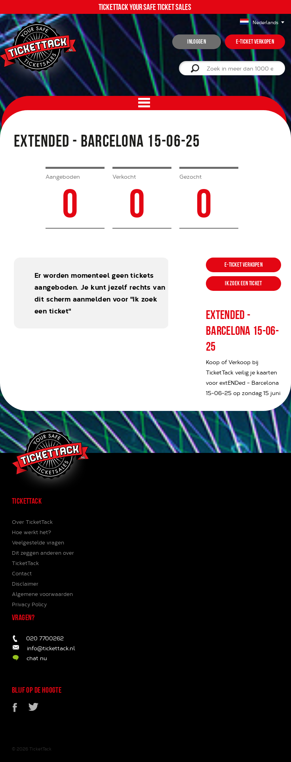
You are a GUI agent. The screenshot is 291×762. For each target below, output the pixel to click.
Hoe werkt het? (31, 532)
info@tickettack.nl (51, 648)
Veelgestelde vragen (38, 542)
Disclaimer (25, 583)
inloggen (196, 41)
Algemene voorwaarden (42, 594)
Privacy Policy (29, 604)
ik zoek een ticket (243, 283)
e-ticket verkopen (255, 41)
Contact (22, 573)
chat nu (37, 658)
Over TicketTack (32, 521)
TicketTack (40, 749)
